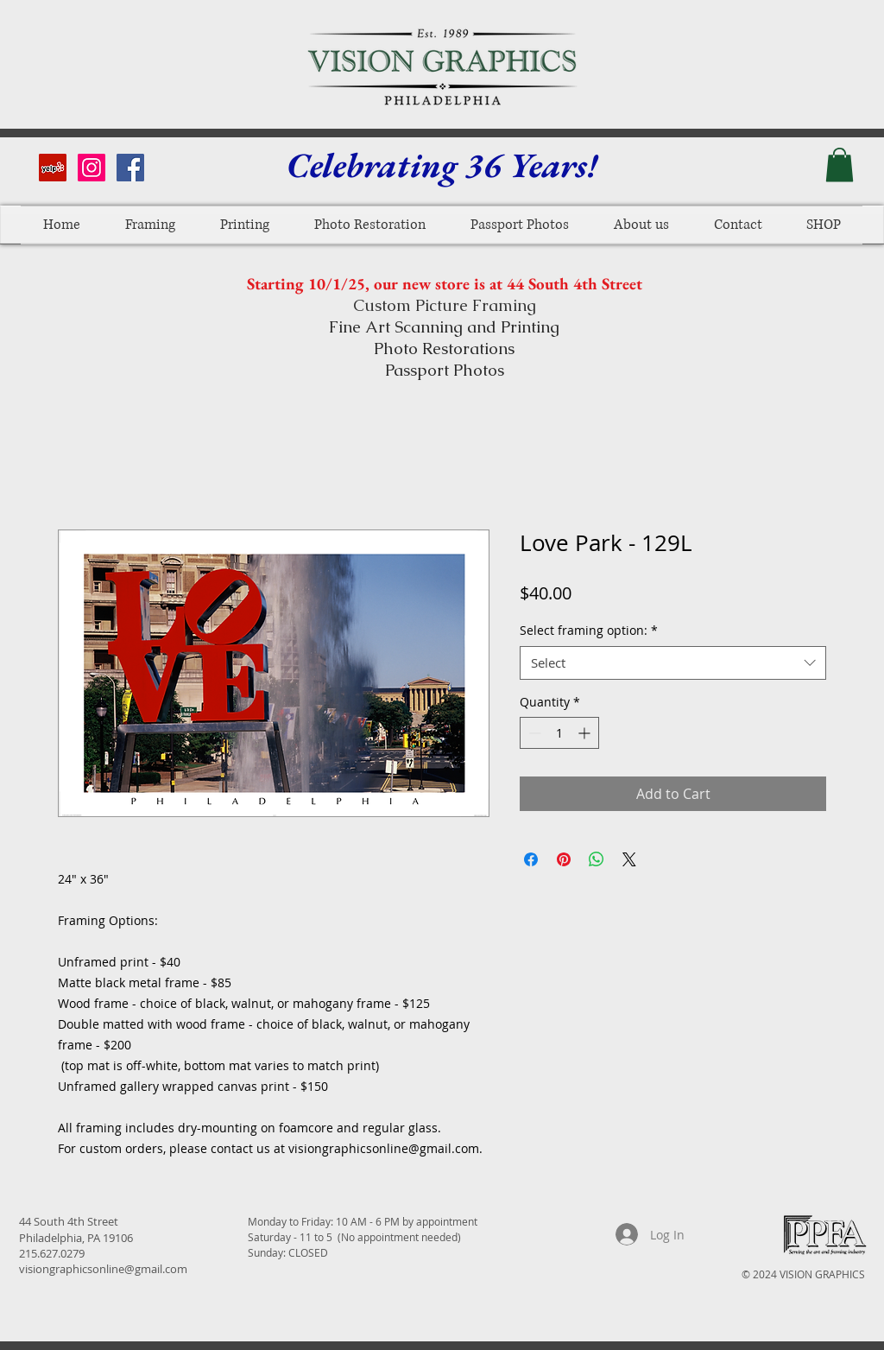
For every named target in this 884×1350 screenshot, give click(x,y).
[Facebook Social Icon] (130, 167)
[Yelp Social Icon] (52, 167)
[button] (839, 164)
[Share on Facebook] (531, 859)
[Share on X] (629, 859)
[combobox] (673, 663)
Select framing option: (589, 630)
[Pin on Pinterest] (563, 859)
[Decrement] (533, 733)
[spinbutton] (559, 733)
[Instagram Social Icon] (91, 167)
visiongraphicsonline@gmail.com (103, 1269)
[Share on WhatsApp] (596, 859)
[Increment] (586, 733)
